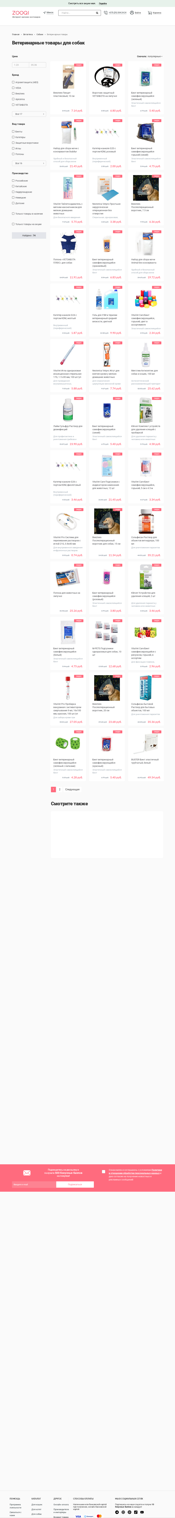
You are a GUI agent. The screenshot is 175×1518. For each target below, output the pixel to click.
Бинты (18, 131)
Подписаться (75, 1184)
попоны (19, 154)
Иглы (18, 148)
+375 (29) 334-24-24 (117, 12)
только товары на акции (28, 224)
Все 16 (29, 163)
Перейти (103, 3)
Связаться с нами (15, 1514)
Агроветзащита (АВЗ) (26, 82)
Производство (20, 173)
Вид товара (18, 124)
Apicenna (20, 99)
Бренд (15, 74)
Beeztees (19, 93)
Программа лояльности (15, 1506)
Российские (21, 180)
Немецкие (20, 197)
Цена (15, 56)
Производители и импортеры (61, 1511)
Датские (19, 203)
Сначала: (142, 56)
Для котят (36, 1509)
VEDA (18, 88)
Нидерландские (23, 192)
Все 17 (29, 114)
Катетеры (20, 137)
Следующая (72, 789)
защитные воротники (26, 143)
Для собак (36, 1514)
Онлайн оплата (61, 1504)
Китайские (21, 186)
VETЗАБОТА (21, 105)
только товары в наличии (29, 213)
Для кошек (36, 1504)
